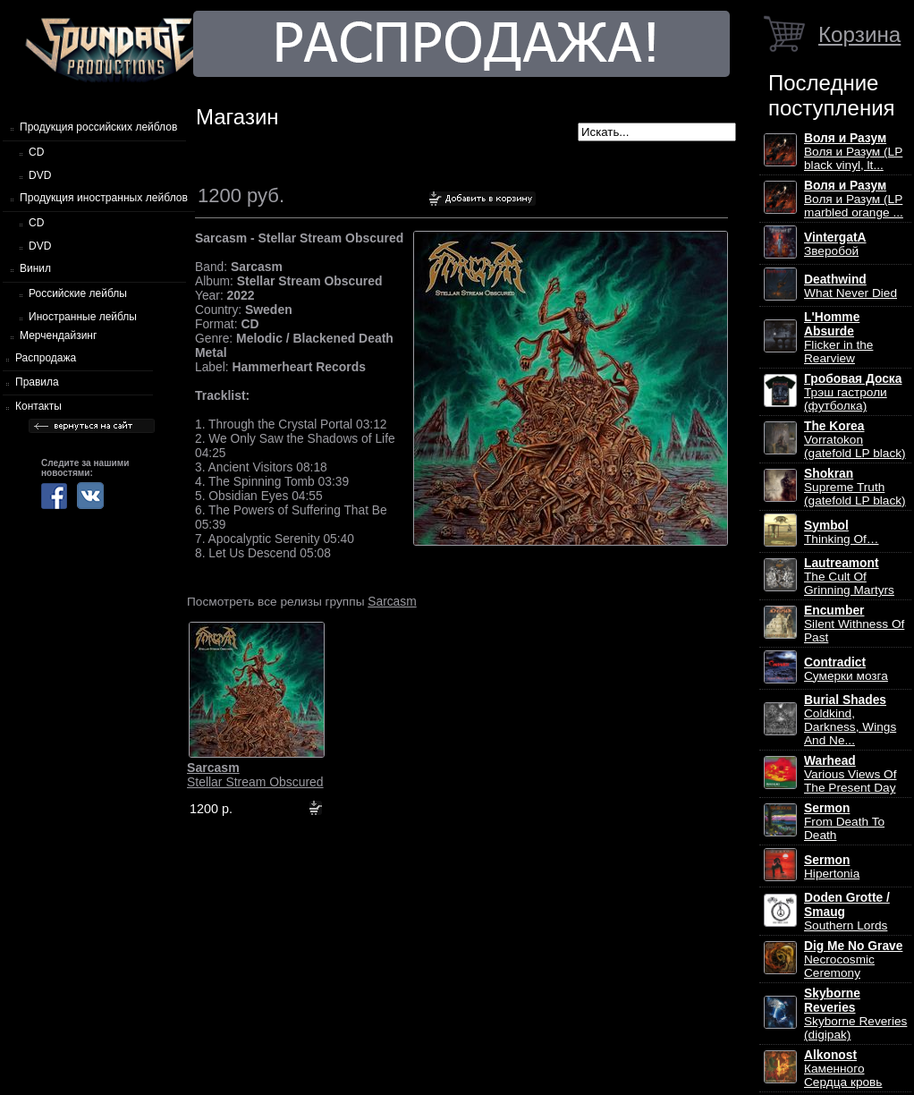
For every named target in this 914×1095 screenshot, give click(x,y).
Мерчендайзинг (58, 335)
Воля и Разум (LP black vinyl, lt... (853, 152)
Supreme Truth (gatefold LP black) (855, 487)
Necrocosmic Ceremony (853, 959)
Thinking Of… (841, 532)
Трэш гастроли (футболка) (852, 392)
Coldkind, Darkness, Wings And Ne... (850, 720)
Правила (37, 382)
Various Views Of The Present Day (850, 774)
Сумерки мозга (846, 669)
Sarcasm (392, 601)
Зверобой (835, 244)
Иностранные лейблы (83, 316)
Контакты (38, 406)
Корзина (859, 34)
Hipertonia (831, 866)
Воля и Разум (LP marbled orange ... (853, 199)
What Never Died (850, 286)
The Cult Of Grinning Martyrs (849, 576)
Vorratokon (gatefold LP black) (855, 440)
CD (36, 152)
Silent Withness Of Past (854, 624)
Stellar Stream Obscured (255, 774)
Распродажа (45, 358)
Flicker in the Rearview (838, 337)
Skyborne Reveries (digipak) (855, 1014)
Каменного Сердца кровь (843, 1068)
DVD (40, 175)
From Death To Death (844, 822)
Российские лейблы (78, 293)
